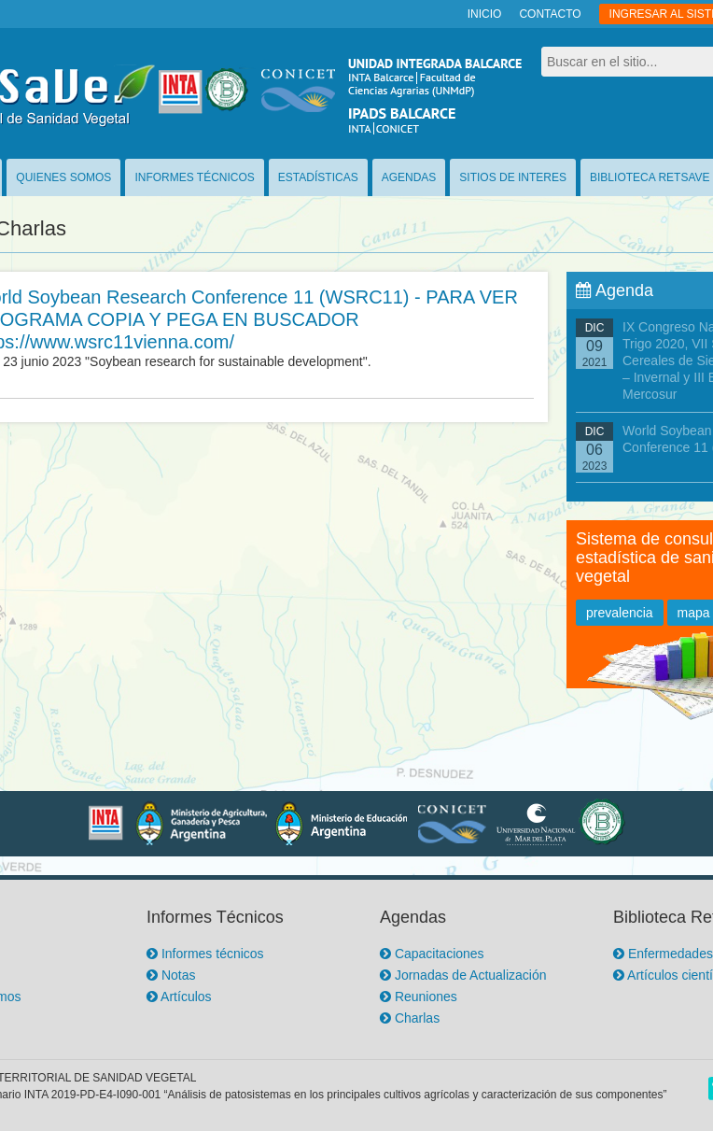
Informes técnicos (205, 953)
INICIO (485, 14)
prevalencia (619, 612)
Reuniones (418, 996)
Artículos (179, 996)
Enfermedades (663, 953)
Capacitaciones (432, 953)
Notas (171, 975)
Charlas (410, 1018)
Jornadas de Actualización (463, 975)
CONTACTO (549, 14)
